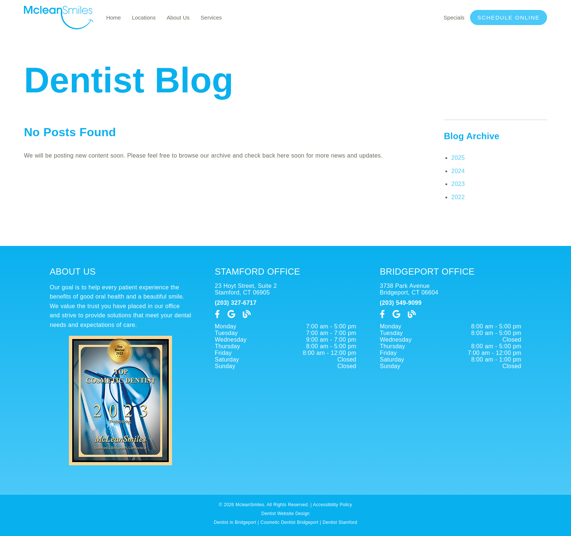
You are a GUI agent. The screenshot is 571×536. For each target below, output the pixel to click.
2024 (458, 171)
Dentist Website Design (286, 513)
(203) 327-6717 (235, 303)
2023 (458, 184)
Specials (454, 17)
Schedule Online (508, 17)
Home (113, 17)
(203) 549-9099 (400, 303)
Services (211, 17)
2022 (458, 197)
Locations (143, 17)
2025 (458, 158)
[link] (58, 27)
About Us (178, 17)
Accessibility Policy (332, 504)
